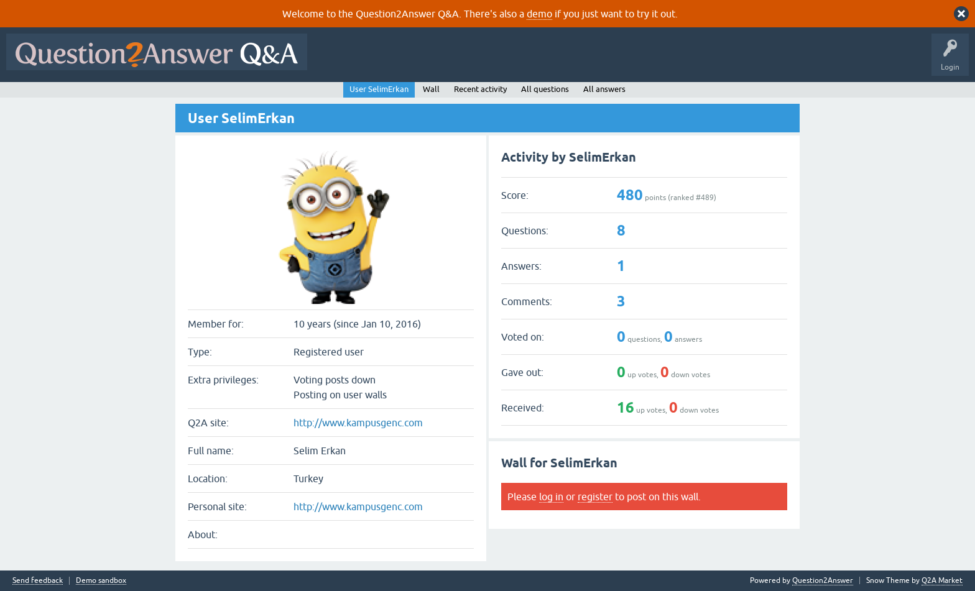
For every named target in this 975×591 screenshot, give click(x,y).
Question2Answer (822, 580)
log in (551, 496)
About (697, 61)
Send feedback (37, 581)
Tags (523, 61)
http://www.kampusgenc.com (358, 422)
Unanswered (475, 61)
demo (539, 13)
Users (562, 61)
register (595, 496)
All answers (604, 89)
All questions (545, 89)
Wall (431, 89)
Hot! (428, 61)
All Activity (335, 61)
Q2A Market (942, 580)
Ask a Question (614, 61)
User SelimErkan (379, 89)
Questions (384, 61)
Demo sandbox (101, 581)
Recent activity (480, 89)
